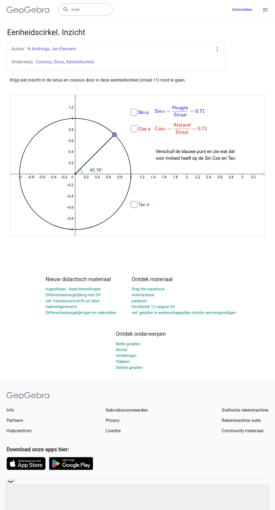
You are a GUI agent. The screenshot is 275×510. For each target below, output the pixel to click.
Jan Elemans (63, 48)
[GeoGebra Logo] (28, 10)
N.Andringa (38, 48)
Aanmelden (242, 9)
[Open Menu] (265, 10)
